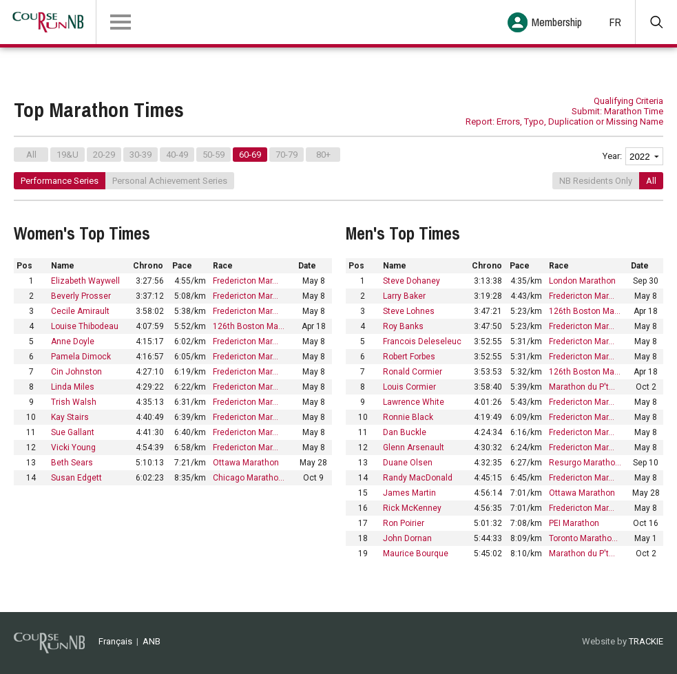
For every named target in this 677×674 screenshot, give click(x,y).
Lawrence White (413, 402)
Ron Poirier (403, 523)
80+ (323, 154)
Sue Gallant (72, 432)
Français (115, 641)
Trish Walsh (73, 402)
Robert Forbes (409, 356)
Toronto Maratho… (583, 538)
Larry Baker (404, 296)
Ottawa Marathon (246, 462)
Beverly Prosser (81, 296)
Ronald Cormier (412, 372)
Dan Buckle (404, 432)
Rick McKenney (412, 508)
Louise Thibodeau (84, 326)
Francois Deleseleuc (422, 341)
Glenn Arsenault (413, 447)
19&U (67, 154)
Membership (557, 22)
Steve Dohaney (411, 281)
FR (615, 22)
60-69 (250, 154)
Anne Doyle (72, 341)
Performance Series (59, 181)
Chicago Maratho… (248, 478)
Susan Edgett (76, 478)
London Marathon (582, 281)
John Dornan (407, 538)
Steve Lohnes (409, 311)
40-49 (177, 154)
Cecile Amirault (80, 311)
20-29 (104, 154)
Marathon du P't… (582, 387)
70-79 (286, 154)
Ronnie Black (408, 417)
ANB (151, 641)
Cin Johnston (76, 372)
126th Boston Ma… (248, 326)
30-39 (140, 154)
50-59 (213, 154)
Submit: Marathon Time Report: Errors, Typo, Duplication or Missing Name (564, 116)
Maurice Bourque (415, 553)
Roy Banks (403, 326)
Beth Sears (72, 462)
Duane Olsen (408, 462)
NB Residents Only (595, 181)
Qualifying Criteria (628, 101)
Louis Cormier (409, 387)
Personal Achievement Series (169, 181)
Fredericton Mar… (245, 281)
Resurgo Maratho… (585, 462)
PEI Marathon (574, 523)
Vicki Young (73, 447)
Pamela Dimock (81, 356)
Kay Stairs (70, 417)
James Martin (409, 493)
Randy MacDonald (417, 478)
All (31, 154)
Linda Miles (72, 387)
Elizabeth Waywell (85, 281)
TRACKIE (646, 641)
